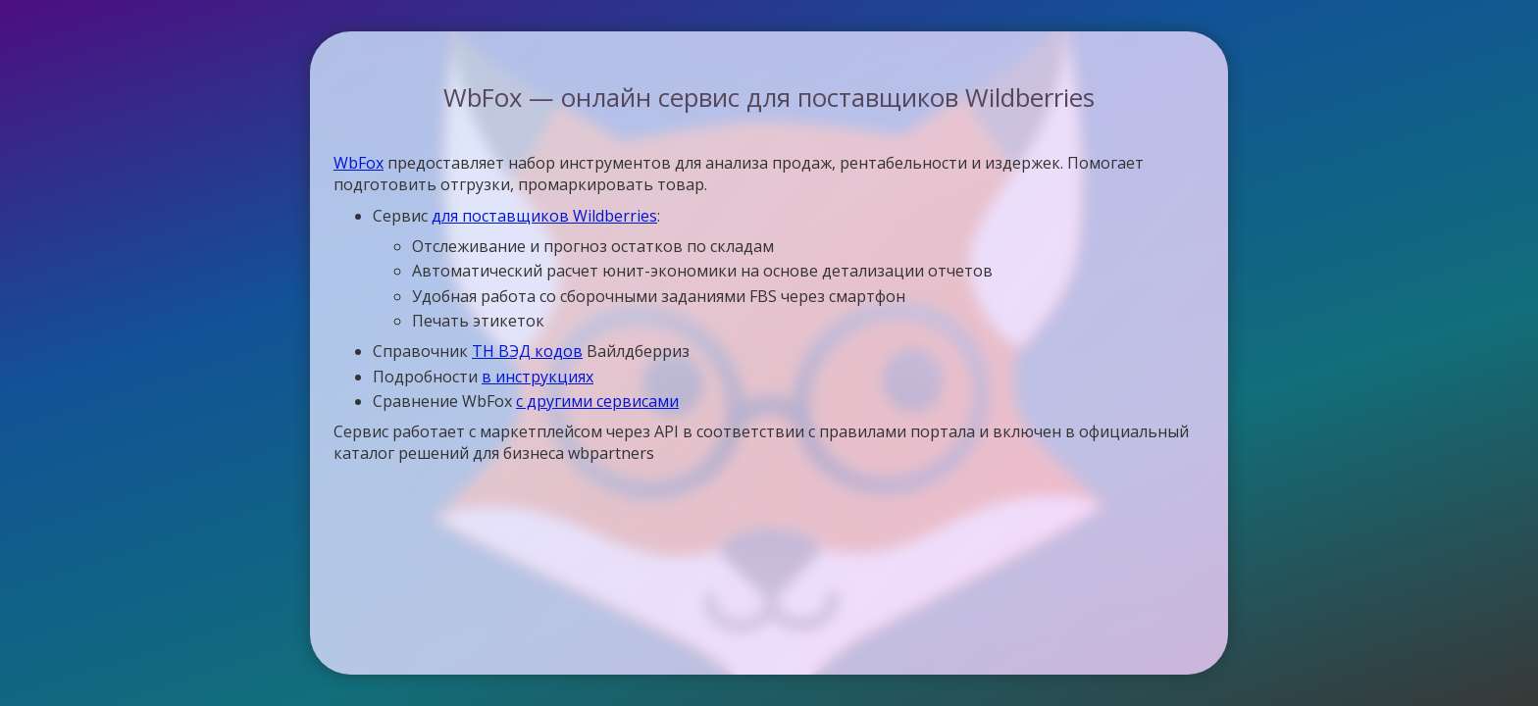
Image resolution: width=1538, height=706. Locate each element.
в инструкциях (537, 376)
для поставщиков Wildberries (544, 216)
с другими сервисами (597, 401)
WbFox (358, 163)
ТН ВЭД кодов (527, 351)
